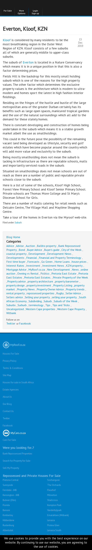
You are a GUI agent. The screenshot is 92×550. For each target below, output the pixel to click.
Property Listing (62, 285)
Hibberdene (8, 520)
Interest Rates (15, 265)
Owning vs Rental (27, 273)
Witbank (11, 313)
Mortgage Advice (16, 269)
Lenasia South (54, 530)
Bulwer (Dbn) (9, 500)
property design (15, 285)
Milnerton (52, 495)
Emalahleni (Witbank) (58, 515)
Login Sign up (35, 12)
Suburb (18, 222)
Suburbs (11, 305)
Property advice (16, 281)
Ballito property (46, 246)
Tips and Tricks (61, 305)
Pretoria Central (11, 480)
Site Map (7, 375)
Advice (10, 246)
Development (36, 254)
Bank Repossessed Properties (17, 453)
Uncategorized (15, 309)
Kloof (7, 40)
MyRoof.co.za (36, 269)
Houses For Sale (11, 353)
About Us (7, 396)
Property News (26, 289)
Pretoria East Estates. (37, 277)
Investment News (53, 265)
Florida (6, 505)
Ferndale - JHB (10, 490)
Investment (33, 265)
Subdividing (35, 301)
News (75, 269)
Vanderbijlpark (54, 510)
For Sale (8, 10)
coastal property (16, 254)
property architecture (40, 281)
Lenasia (51, 520)
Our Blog (7, 404)
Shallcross (52, 500)
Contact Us (8, 411)
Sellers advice (14, 297)
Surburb (22, 305)
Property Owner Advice (50, 289)
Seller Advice (73, 293)
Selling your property (37, 297)
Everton (28, 62)
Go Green (46, 261)
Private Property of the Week (70, 277)
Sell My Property (11, 468)
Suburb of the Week (65, 301)
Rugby (60, 293)
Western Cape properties (40, 309)
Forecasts (33, 261)
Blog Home (13, 237)
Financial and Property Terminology (60, 257)
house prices (79, 261)
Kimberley (8, 515)
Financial (31, 257)
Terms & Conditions (13, 368)
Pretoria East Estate (63, 273)
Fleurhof (51, 490)
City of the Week (71, 250)
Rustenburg (8, 525)
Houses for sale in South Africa (18, 382)
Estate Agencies (11, 389)
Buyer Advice (34, 250)
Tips (47, 305)
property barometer (67, 281)
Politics (44, 273)
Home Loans (62, 261)
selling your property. (64, 297)
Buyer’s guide (51, 250)
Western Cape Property (71, 309)
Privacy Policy (9, 360)
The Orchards (54, 485)
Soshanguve (53, 480)
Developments (15, 257)
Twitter (10, 323)
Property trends (75, 289)
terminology (36, 305)
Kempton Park (54, 505)
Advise (20, 246)
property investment (39, 285)
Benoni (6, 510)
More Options (21, 12)
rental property (15, 293)
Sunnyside (8, 485)
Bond (22, 250)
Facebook (25, 323)
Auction (30, 246)
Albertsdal (8, 530)
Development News (59, 254)
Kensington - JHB (11, 495)
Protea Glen (53, 525)
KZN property (74, 265)
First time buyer (15, 261)
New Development (58, 269)
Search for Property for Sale (16, 460)
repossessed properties (40, 293)
